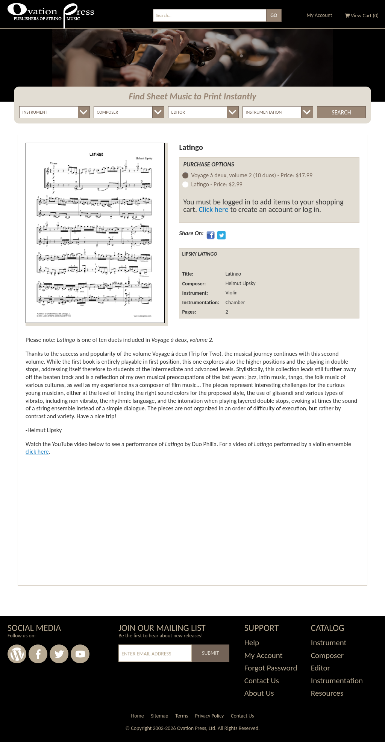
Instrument (329, 643)
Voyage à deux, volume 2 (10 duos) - (251, 175)
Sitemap (159, 716)
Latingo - (216, 184)
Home (137, 716)
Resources (327, 693)
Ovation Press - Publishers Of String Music (51, 18)
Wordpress (17, 653)
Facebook (38, 653)
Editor (320, 668)
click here (37, 451)
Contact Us (261, 681)
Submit (210, 653)
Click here (214, 209)
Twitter (59, 653)
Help (251, 643)
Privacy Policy (209, 716)
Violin (231, 293)
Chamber (234, 302)
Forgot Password (270, 668)
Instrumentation (337, 681)
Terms (181, 716)
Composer (327, 655)
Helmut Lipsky (239, 283)
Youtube (80, 653)
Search (341, 112)
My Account (319, 15)
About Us (259, 693)
